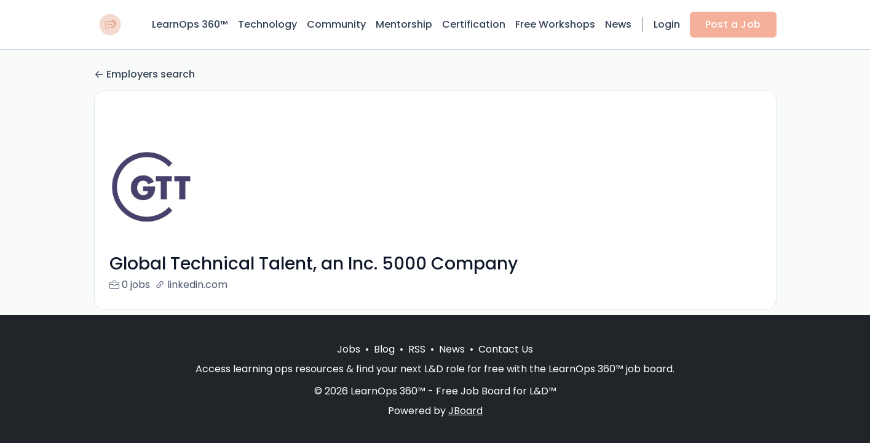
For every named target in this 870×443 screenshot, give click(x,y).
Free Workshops (555, 24)
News (618, 24)
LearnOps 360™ (190, 24)
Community (336, 24)
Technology (267, 24)
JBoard (465, 411)
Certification (473, 24)
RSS (416, 349)
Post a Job (733, 24)
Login (667, 24)
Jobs (348, 349)
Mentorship (404, 24)
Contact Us (505, 349)
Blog (384, 349)
